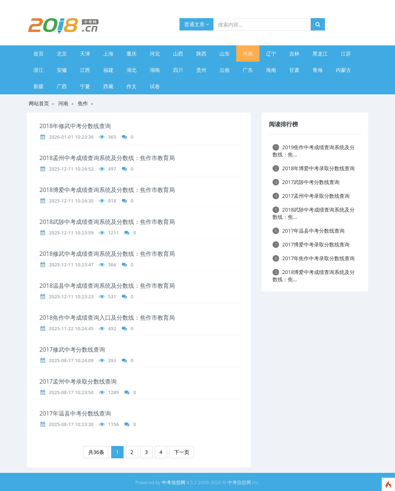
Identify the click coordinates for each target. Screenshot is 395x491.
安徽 (62, 69)
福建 (108, 69)
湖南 (155, 69)
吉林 (294, 53)
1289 (113, 392)
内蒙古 (343, 69)
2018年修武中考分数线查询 (75, 126)
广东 (248, 69)
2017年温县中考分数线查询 (75, 413)
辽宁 (271, 53)
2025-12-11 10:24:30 (71, 200)
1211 (113, 232)
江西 (85, 69)
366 (112, 264)
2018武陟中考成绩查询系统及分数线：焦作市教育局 (107, 222)
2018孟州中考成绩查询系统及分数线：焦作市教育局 (107, 158)
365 (112, 137)
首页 (38, 53)
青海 (318, 69)
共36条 (96, 452)
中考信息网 (173, 482)
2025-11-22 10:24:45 (71, 328)
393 (112, 360)
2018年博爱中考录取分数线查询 (314, 168)
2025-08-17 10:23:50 (71, 392)
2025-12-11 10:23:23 (71, 296)
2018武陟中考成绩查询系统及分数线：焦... (314, 213)
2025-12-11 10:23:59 (71, 232)
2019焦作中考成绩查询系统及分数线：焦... (314, 151)
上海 (108, 53)
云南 (224, 69)
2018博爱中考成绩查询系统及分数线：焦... (314, 276)
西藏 (108, 86)
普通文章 (196, 24)
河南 (248, 53)
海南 (271, 69)
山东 (224, 53)
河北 (155, 53)
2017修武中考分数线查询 (72, 349)
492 (112, 328)
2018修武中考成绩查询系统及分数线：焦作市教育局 (107, 254)
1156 (113, 424)
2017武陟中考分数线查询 (306, 182)
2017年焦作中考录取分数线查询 (314, 258)
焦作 (83, 103)
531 (112, 296)
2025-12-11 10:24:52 (71, 168)
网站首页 (39, 103)
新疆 (38, 86)
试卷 (155, 86)
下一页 (181, 452)
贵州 (201, 69)
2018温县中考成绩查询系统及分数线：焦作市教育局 (107, 286)
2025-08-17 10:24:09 (71, 360)
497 (112, 168)
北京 (62, 53)
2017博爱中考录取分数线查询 (311, 244)
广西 (62, 86)
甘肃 (294, 69)
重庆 (131, 53)
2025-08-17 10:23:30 (71, 424)
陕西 (201, 53)
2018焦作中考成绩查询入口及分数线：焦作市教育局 (107, 318)
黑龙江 (320, 53)
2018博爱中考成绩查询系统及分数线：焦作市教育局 (107, 190)
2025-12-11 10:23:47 (71, 264)
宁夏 (85, 86)
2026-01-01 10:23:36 (71, 137)
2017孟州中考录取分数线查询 (78, 381)
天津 (85, 53)
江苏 (346, 53)
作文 (131, 86)
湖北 (131, 69)
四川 (178, 69)
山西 (178, 53)
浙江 (38, 69)
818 (112, 200)
